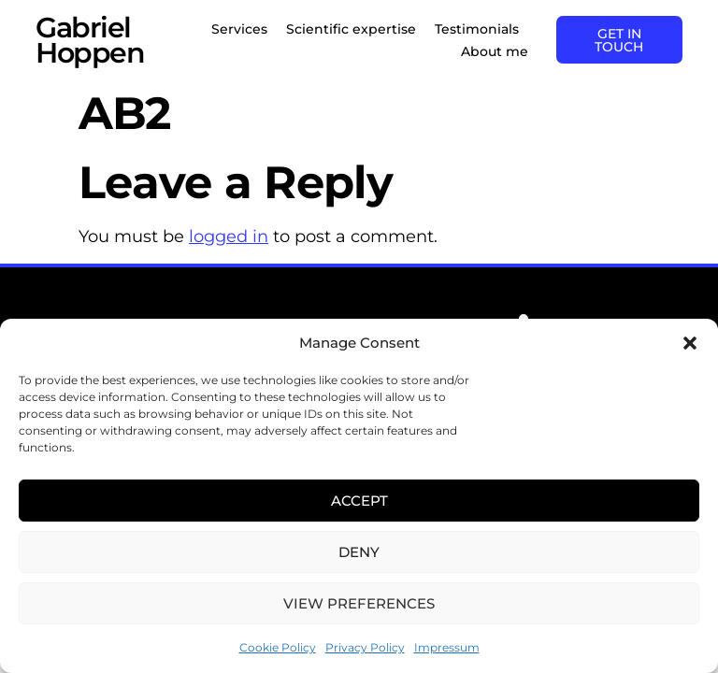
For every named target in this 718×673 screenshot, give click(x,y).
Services (236, 29)
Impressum (447, 647)
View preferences (359, 603)
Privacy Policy (365, 647)
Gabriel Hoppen (90, 40)
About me (491, 51)
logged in (228, 236)
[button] (690, 343)
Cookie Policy (277, 647)
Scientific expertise (348, 29)
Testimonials (474, 29)
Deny (359, 552)
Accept (359, 500)
